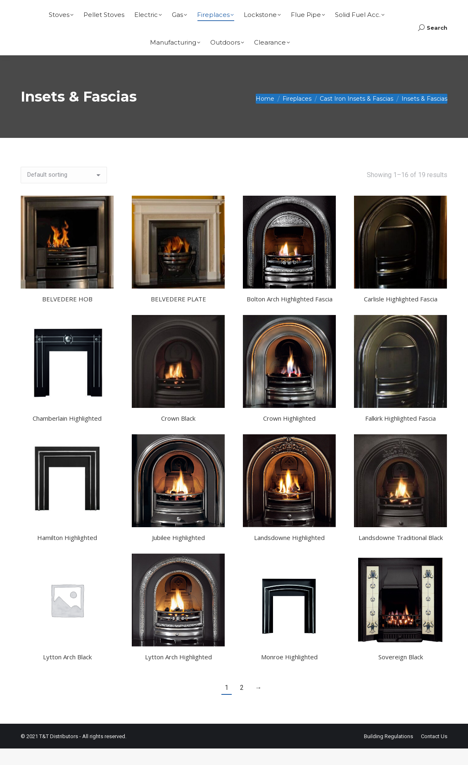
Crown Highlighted (289, 435)
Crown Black (178, 435)
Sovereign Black (400, 673)
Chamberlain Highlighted (67, 435)
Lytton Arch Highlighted (178, 673)
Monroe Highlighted (289, 673)
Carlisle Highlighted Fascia (400, 315)
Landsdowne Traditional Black (401, 554)
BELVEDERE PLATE (178, 315)
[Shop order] (64, 191)
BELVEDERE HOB (67, 315)
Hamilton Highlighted (67, 554)
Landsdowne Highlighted (289, 554)
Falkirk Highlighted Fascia (400, 435)
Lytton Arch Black (67, 673)
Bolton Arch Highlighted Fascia (290, 315)
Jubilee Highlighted (178, 554)
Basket (428, 8)
